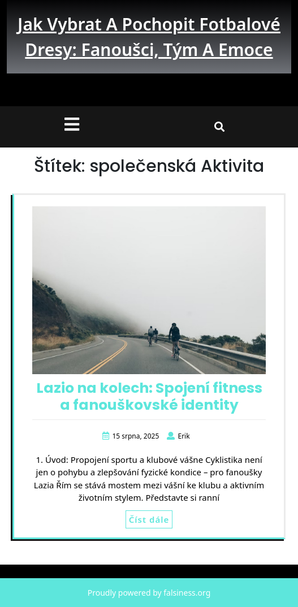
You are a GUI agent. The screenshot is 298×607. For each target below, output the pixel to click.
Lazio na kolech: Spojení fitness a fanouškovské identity (149, 396)
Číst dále (149, 519)
